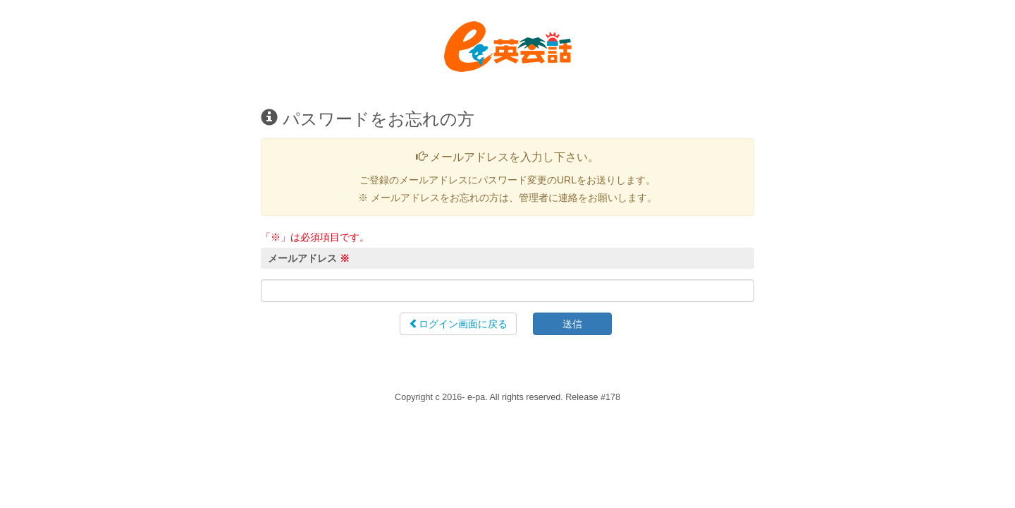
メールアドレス (309, 258)
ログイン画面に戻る (458, 323)
